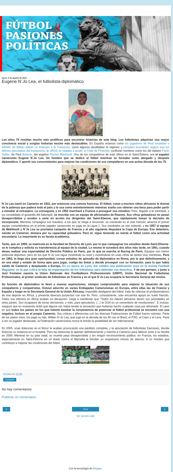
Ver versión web (85, 416)
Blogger (97, 468)
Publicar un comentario (19, 397)
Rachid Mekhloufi (61, 154)
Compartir (9, 379)
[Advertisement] (85, 9)
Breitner (27, 154)
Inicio (85, 409)
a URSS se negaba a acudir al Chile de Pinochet (78, 150)
